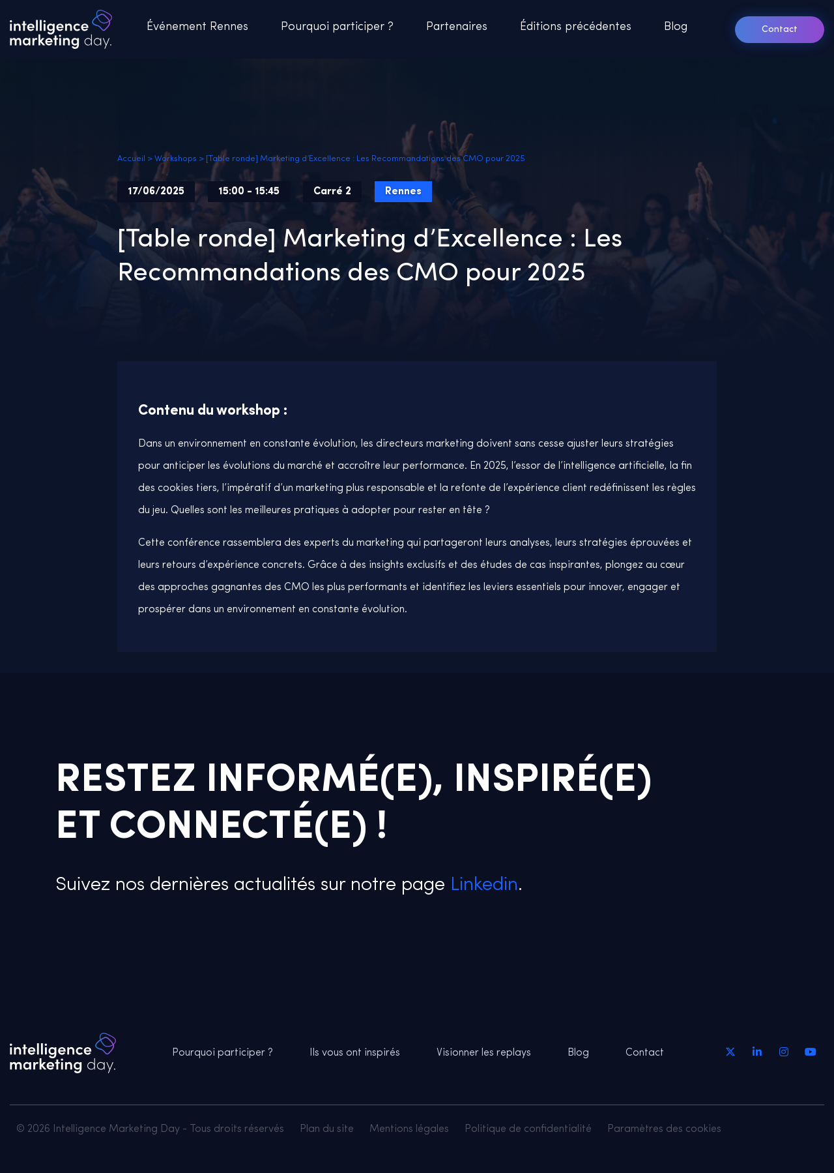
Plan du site (327, 1129)
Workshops (175, 159)
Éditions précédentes (575, 27)
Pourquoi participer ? (337, 27)
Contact (780, 30)
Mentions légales (409, 1129)
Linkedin (481, 885)
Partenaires (456, 27)
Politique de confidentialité (528, 1129)
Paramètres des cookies (664, 1129)
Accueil (131, 159)
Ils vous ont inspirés (354, 1053)
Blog (675, 27)
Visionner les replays (484, 1053)
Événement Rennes (197, 27)
